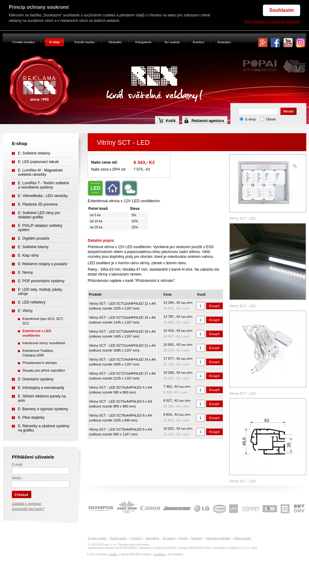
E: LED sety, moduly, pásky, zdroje (40, 291)
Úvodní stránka (23, 42)
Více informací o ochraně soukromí (272, 21)
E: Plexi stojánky (31, 417)
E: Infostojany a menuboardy (41, 388)
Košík (167, 120)
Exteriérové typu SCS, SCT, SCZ (42, 321)
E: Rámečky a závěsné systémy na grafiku (44, 428)
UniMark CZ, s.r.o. (238, 547)
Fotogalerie (143, 42)
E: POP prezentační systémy (41, 281)
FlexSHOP (170, 547)
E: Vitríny (25, 311)
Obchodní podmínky (218, 538)
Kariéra (198, 42)
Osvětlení (159, 554)
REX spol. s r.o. (107, 544)
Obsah (271, 119)
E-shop (54, 42)
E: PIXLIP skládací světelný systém (40, 228)
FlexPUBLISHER (126, 547)
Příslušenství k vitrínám (39, 363)
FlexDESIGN (196, 547)
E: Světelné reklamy (34, 153)
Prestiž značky (84, 42)
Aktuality (115, 42)
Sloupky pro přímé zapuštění (43, 370)
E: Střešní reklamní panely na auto (42, 398)
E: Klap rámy (28, 255)
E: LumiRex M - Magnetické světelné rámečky (40, 172)
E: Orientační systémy (35, 379)
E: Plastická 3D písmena (38, 204)
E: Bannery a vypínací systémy (43, 409)
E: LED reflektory (32, 302)
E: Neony (25, 272)
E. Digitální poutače (33, 238)
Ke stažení (172, 42)
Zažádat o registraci (26, 503)
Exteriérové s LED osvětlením (36, 333)
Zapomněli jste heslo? (28, 509)
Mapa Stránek (242, 538)
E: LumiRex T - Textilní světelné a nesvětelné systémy (43, 185)
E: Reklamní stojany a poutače (42, 264)
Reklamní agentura (208, 121)
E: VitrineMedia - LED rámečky (43, 196)
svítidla (112, 554)
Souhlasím (281, 10)
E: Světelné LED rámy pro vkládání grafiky (39, 215)
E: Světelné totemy (33, 247)
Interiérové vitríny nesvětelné (43, 343)
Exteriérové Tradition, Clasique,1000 (38, 353)
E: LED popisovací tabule (38, 162)
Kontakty (224, 42)
